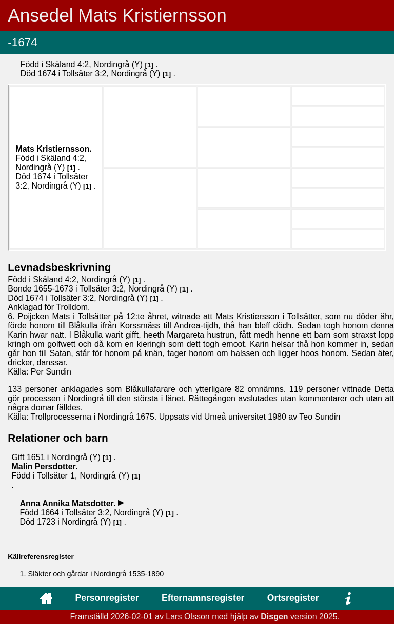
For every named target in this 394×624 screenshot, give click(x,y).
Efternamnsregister (203, 598)
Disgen (274, 616)
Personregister (107, 598)
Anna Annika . (68, 503)
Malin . (44, 466)
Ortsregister (293, 598)
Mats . (53, 148)
